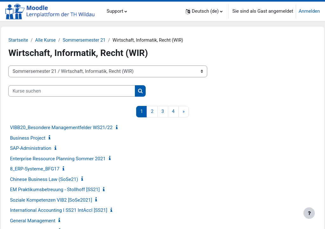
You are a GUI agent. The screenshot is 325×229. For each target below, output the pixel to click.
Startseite (33, 40)
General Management (47, 221)
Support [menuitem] (115, 11)
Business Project (42, 138)
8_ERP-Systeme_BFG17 (49, 169)
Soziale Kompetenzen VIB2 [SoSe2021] (65, 200)
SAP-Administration (44, 148)
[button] (204, 11)
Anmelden (309, 11)
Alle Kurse (60, 40)
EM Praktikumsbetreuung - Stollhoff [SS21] (69, 190)
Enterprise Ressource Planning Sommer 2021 (72, 159)
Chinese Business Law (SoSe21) (58, 180)
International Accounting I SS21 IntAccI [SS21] (73, 210)
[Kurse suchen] (86, 91)
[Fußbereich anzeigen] (309, 213)
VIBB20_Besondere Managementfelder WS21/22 (75, 128)
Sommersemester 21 (100, 40)
